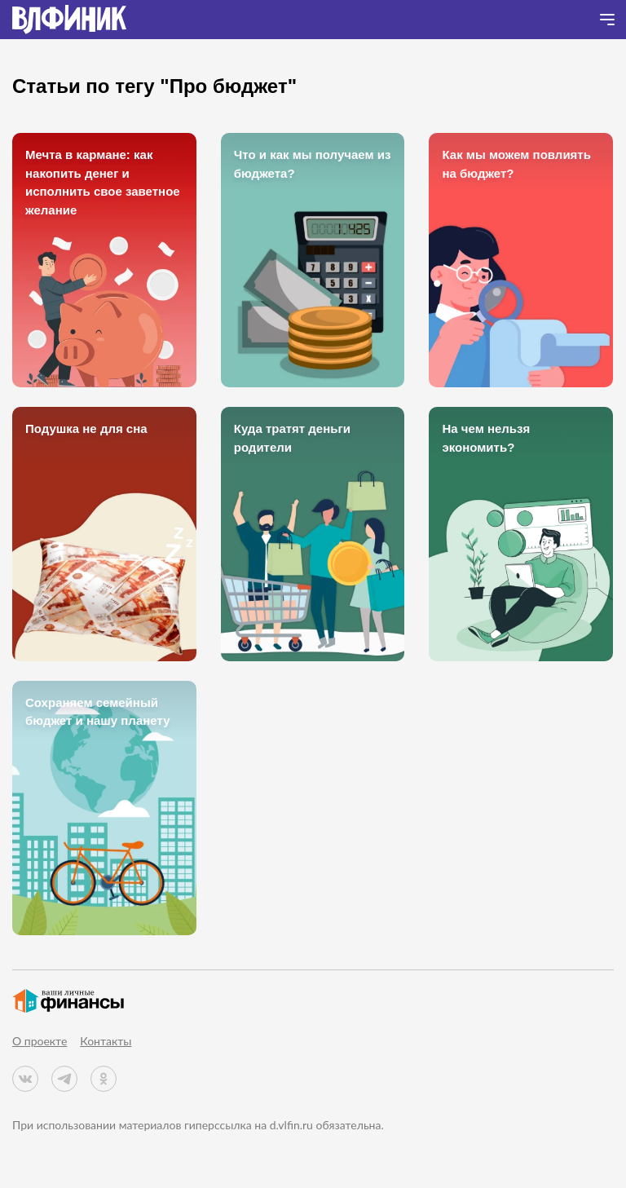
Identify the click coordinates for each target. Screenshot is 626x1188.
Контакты (105, 1041)
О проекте (39, 1041)
